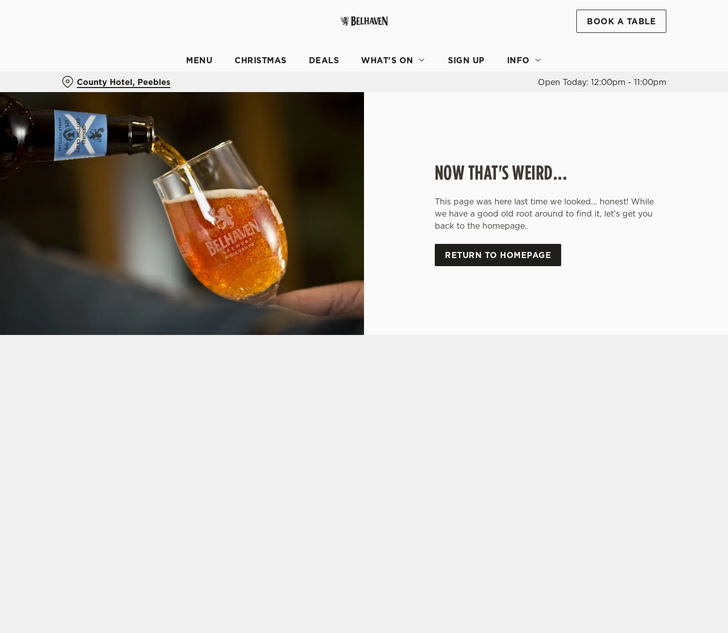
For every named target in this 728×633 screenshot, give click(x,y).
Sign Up (466, 60)
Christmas (261, 60)
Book (621, 21)
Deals (324, 60)
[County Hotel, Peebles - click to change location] (116, 82)
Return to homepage (498, 255)
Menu (199, 60)
